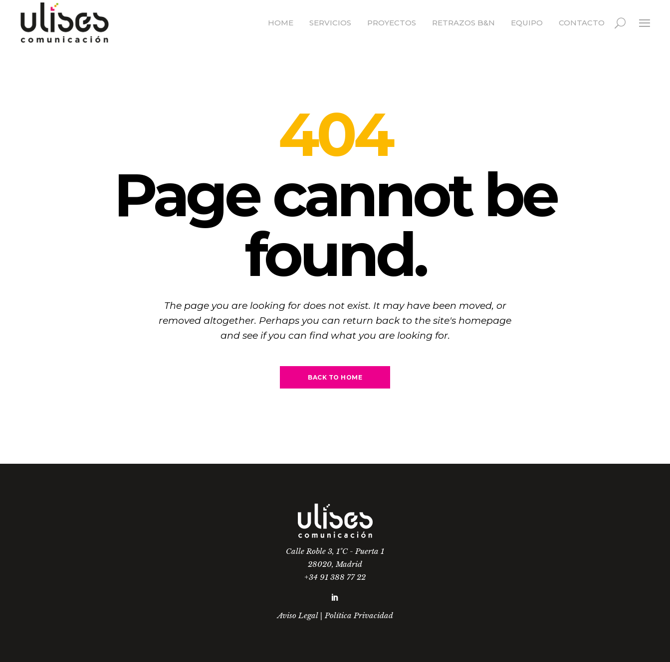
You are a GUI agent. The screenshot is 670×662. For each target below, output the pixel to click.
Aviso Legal (297, 615)
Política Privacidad (359, 615)
